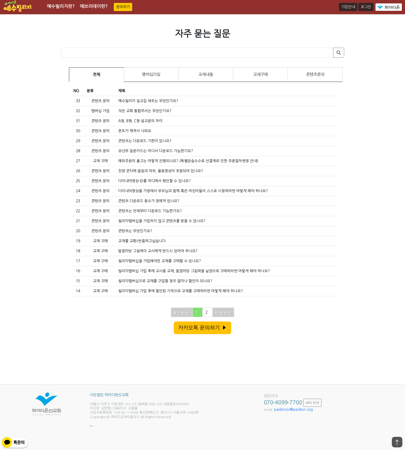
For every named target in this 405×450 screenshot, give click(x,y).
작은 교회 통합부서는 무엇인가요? (144, 111)
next (223, 312)
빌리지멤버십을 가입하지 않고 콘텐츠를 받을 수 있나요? (161, 221)
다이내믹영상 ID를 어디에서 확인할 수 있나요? (154, 181)
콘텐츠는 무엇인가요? (135, 231)
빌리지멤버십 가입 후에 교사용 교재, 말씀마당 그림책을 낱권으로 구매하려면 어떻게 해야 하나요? (194, 271)
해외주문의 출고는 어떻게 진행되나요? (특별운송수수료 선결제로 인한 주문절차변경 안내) (188, 161)
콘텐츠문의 (315, 74)
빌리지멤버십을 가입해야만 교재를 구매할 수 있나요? (159, 261)
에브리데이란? (93, 6)
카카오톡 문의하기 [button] (202, 327)
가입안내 (348, 7)
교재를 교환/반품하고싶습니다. (142, 241)
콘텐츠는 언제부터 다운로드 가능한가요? (150, 211)
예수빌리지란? (61, 6)
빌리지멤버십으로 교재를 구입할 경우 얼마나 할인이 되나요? (165, 281)
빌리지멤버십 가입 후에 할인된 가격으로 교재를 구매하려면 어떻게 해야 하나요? (180, 291)
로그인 (366, 7)
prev (182, 312)
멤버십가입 (151, 74)
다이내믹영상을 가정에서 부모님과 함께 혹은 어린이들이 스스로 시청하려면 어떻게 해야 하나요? (193, 191)
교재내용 (205, 74)
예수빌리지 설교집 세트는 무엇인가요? (148, 101)
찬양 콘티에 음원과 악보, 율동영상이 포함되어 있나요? (160, 171)
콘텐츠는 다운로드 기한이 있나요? (144, 141)
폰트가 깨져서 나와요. (135, 131)
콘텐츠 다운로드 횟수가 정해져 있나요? (148, 201)
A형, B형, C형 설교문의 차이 (140, 121)
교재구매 (260, 74)
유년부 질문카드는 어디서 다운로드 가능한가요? (155, 151)
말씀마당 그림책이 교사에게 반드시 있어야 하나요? (157, 251)
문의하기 (123, 7)
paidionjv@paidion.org (293, 409)
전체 (96, 74)
